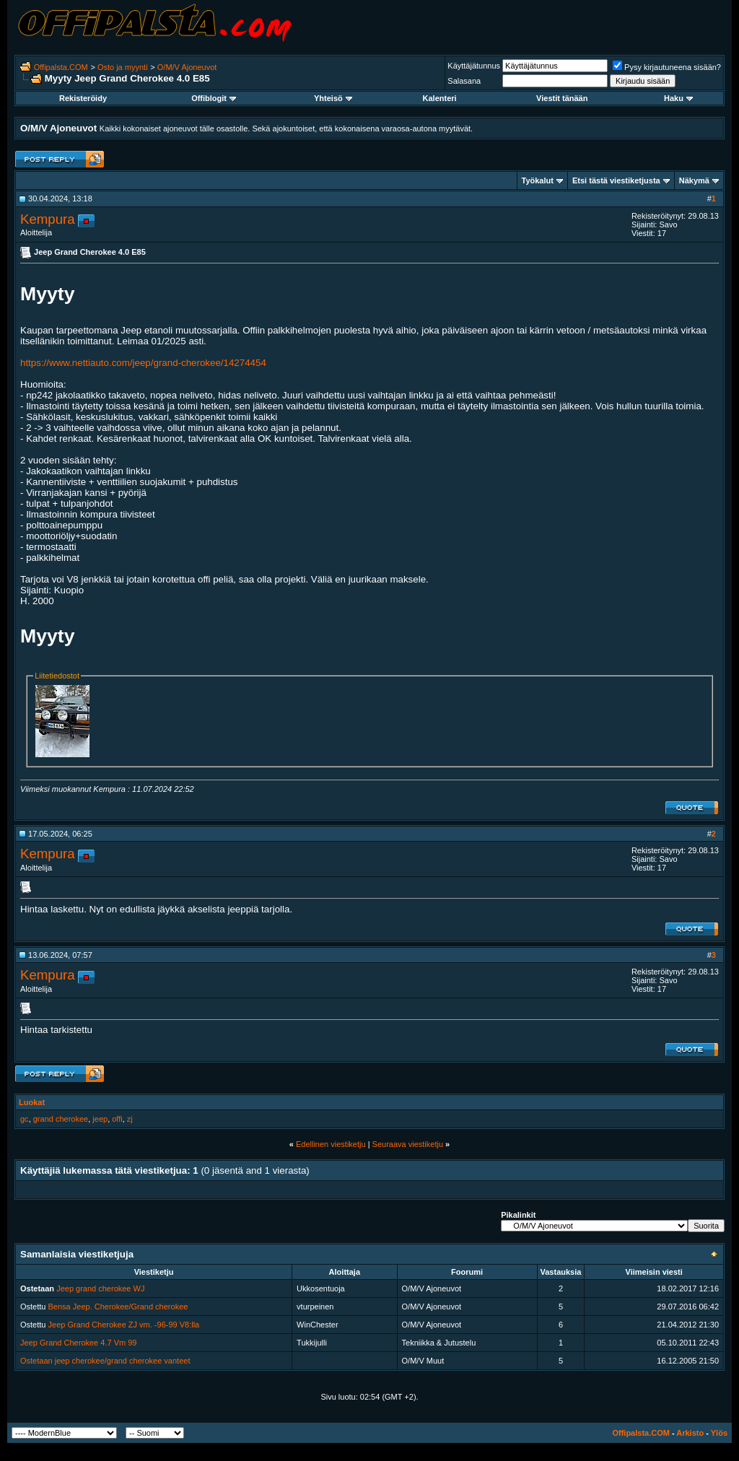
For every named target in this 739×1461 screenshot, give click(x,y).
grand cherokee (60, 1119)
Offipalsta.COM (61, 67)
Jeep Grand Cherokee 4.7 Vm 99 (78, 1342)
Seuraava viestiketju (407, 1144)
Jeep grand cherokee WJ (100, 1288)
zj (130, 1119)
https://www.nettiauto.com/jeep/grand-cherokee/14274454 (143, 362)
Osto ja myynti (122, 67)
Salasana (464, 81)
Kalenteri (440, 98)
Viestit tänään (561, 98)
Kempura (47, 219)
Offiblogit (213, 98)
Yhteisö (333, 98)
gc (24, 1119)
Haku (678, 98)
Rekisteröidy (83, 98)
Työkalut (538, 180)
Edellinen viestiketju (331, 1144)
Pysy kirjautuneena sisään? (667, 67)
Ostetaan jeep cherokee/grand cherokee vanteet (105, 1360)
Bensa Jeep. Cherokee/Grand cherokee (118, 1306)
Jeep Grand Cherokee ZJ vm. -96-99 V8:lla (124, 1324)
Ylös (719, 1433)
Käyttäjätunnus (473, 65)
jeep (100, 1119)
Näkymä (694, 180)
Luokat (32, 1102)
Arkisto (690, 1433)
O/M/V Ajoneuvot (187, 67)
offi (117, 1119)
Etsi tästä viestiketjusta (616, 180)
